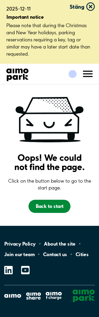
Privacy (19, 244)
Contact (55, 254)
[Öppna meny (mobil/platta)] (88, 74)
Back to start (50, 206)
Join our (19, 254)
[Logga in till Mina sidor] (73, 74)
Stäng (76, 6)
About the (59, 244)
